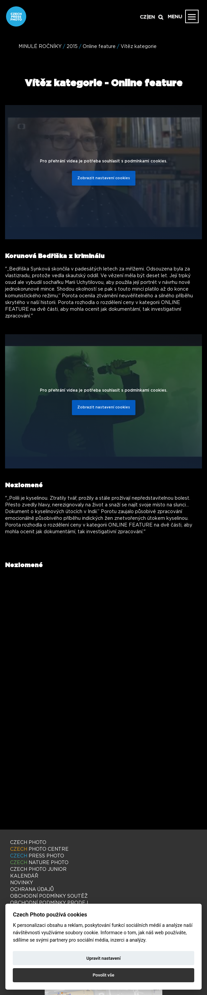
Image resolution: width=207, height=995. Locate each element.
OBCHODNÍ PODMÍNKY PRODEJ (49, 903)
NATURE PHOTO (39, 862)
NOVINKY (21, 883)
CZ (143, 17)
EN (151, 17)
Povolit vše (103, 975)
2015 (72, 46)
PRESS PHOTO (37, 856)
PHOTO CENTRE (39, 849)
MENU (175, 16)
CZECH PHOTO (28, 842)
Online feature (99, 46)
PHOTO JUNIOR (38, 869)
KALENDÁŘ (24, 876)
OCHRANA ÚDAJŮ (32, 889)
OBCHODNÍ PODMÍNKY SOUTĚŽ (49, 896)
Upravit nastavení (103, 958)
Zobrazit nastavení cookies (103, 178)
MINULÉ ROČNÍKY (39, 46)
